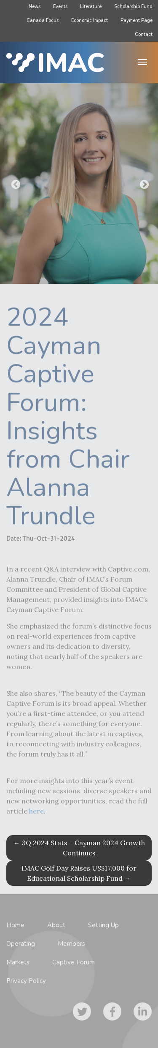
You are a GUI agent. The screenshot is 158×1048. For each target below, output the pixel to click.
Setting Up (103, 925)
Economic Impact (89, 20)
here (36, 814)
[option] (79, 183)
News (34, 6)
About (56, 925)
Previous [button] (15, 184)
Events (60, 6)
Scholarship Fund (133, 6)
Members (71, 943)
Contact (144, 34)
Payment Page (137, 20)
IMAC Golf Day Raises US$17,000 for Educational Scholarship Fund (79, 873)
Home (15, 925)
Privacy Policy (26, 981)
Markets (17, 962)
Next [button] (143, 184)
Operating (20, 943)
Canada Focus (43, 20)
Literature (91, 6)
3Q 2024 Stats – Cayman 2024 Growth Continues (79, 847)
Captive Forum (73, 962)
